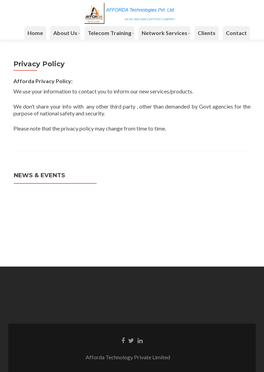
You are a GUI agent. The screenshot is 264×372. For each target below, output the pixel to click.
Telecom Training (109, 33)
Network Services (164, 33)
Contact (236, 33)
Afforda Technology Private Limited (132, 357)
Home (35, 33)
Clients (207, 33)
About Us (65, 33)
